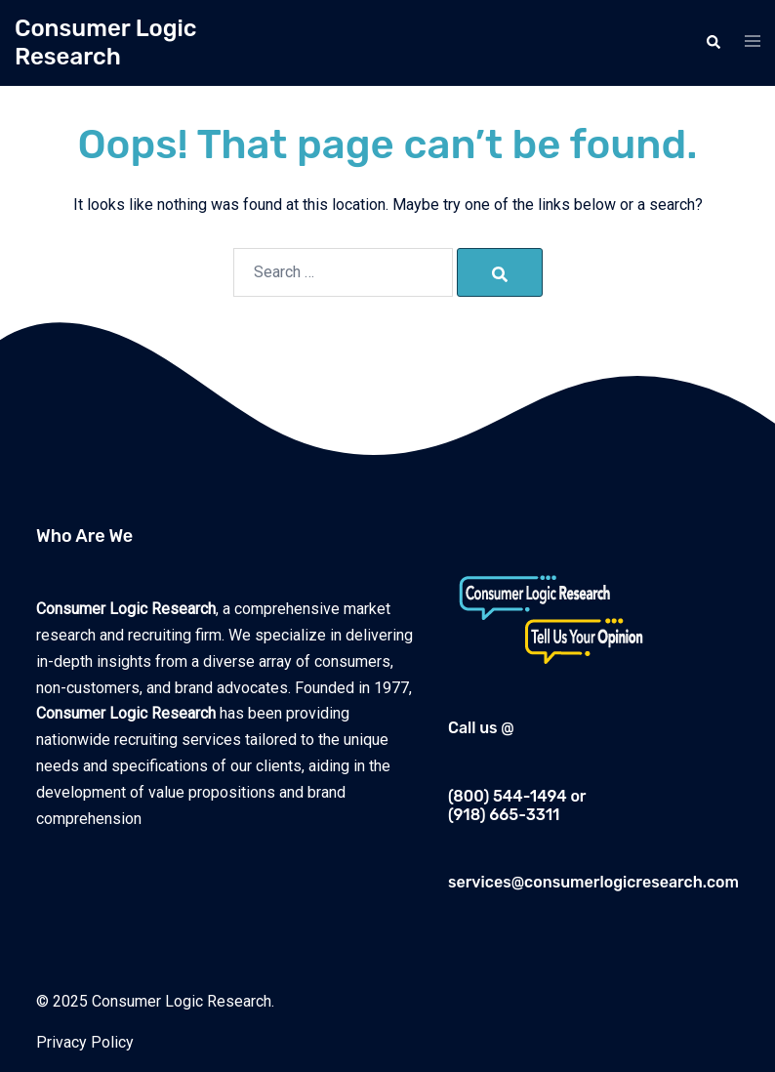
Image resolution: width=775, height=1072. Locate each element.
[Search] (500, 272)
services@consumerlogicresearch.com (593, 882)
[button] (712, 43)
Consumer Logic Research (106, 42)
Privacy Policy (85, 1042)
